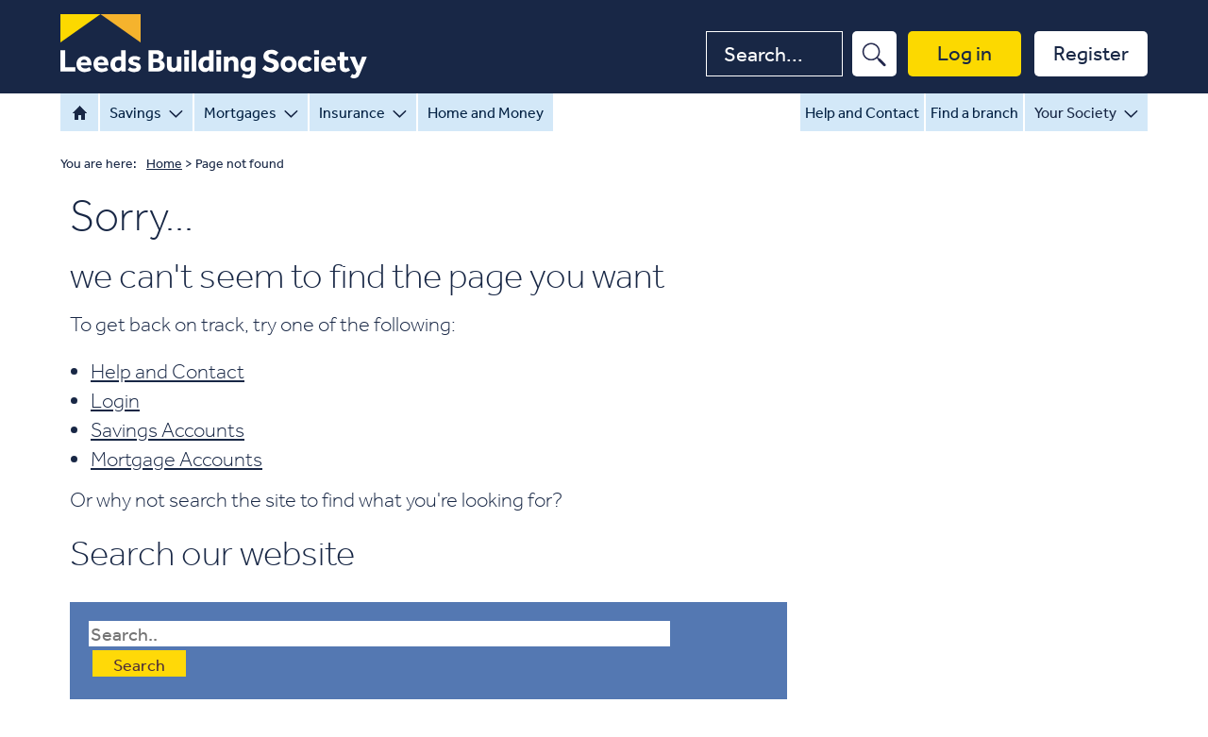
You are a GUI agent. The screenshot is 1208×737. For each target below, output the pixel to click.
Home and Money (486, 112)
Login (115, 400)
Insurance (363, 112)
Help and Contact (862, 112)
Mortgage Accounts (176, 458)
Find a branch (974, 112)
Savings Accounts (167, 429)
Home (79, 112)
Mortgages (251, 112)
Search (139, 664)
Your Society (1086, 112)
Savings (146, 112)
